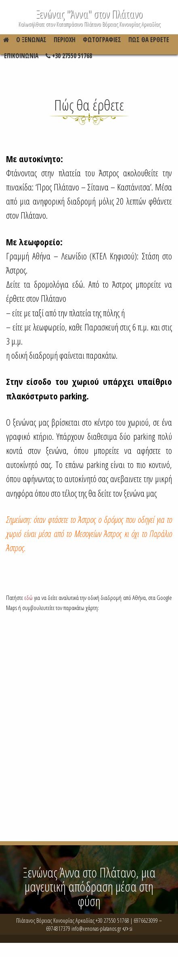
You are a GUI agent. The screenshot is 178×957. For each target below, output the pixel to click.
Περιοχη (64, 40)
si (127, 928)
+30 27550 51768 (69, 58)
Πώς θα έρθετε (148, 40)
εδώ (28, 597)
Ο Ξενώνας (31, 40)
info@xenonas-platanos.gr (96, 928)
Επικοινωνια (21, 56)
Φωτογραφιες (102, 40)
